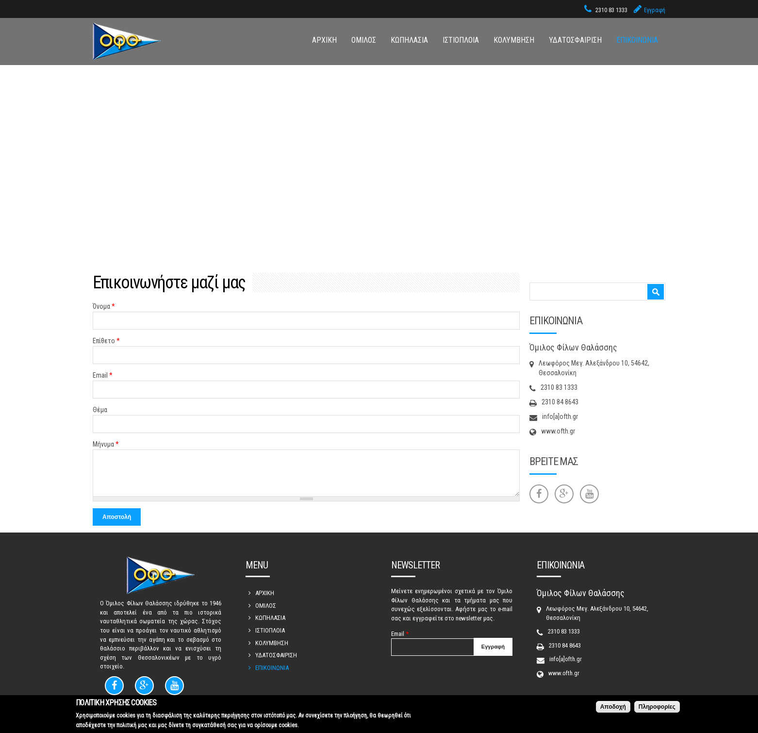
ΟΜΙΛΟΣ (363, 40)
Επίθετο (106, 341)
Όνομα (104, 306)
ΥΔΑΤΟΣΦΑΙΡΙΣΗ (575, 40)
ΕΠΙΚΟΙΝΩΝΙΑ (637, 40)
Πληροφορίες (657, 706)
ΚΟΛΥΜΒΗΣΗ (514, 40)
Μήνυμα (106, 444)
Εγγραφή (654, 10)
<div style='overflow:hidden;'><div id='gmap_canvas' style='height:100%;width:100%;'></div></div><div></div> (379, 139)
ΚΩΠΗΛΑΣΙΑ (409, 40)
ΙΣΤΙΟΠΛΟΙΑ (461, 40)
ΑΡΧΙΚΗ (324, 40)
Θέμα (100, 410)
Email (103, 375)
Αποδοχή (613, 706)
